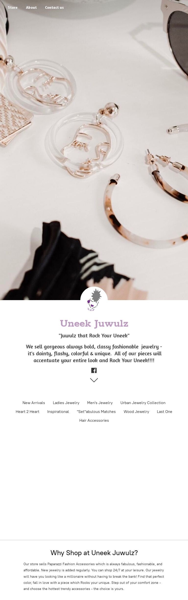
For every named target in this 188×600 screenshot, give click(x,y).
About (31, 7)
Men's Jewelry (100, 402)
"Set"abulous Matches (96, 411)
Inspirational (58, 411)
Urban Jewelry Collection (142, 402)
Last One (164, 411)
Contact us (54, 7)
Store (13, 7)
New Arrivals (34, 402)
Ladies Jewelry (66, 402)
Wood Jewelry (136, 411)
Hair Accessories (94, 420)
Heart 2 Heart (27, 411)
